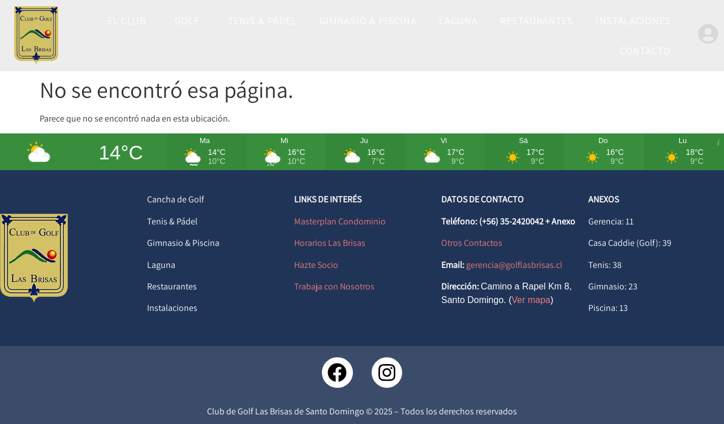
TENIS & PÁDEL (262, 20)
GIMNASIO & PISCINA (368, 20)
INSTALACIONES (633, 20)
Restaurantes (172, 286)
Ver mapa (531, 300)
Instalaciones (172, 308)
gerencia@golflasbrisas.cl (514, 265)
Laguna (161, 265)
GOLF (190, 20)
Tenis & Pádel (172, 221)
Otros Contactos (471, 243)
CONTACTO (645, 50)
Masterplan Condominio (340, 221)
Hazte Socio (316, 265)
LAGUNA (458, 20)
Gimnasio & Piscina (183, 243)
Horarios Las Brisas (329, 243)
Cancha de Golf (175, 199)
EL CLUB (129, 20)
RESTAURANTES (536, 20)
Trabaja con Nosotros (334, 286)
